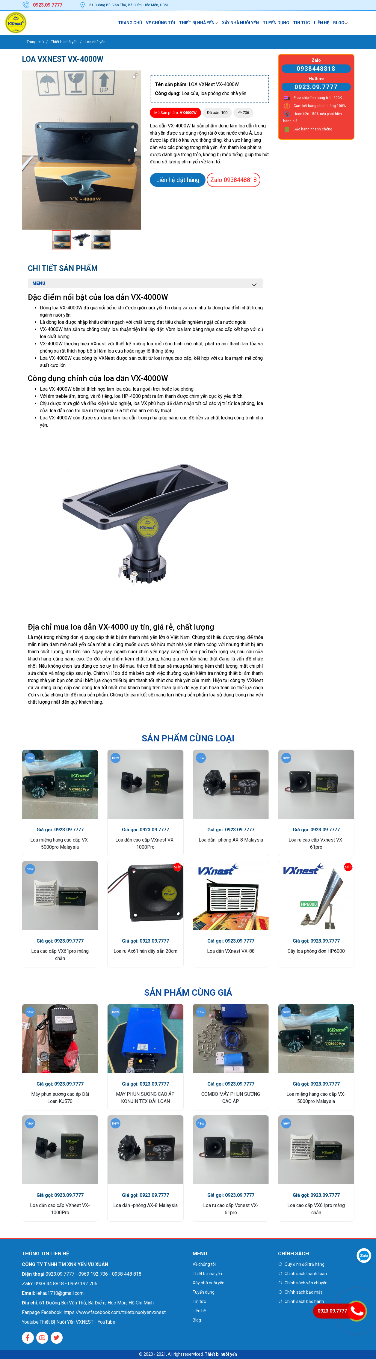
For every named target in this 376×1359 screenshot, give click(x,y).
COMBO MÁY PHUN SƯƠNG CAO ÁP (230, 1097)
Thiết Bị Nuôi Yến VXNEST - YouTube (77, 1322)
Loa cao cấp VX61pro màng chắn (60, 954)
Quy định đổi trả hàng (304, 1264)
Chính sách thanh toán (306, 1273)
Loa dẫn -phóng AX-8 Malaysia (231, 840)
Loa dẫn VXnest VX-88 (231, 951)
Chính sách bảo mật (303, 1292)
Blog (338, 22)
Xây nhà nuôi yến (240, 22)
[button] (135, 76)
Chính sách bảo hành (304, 1301)
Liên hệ (321, 22)
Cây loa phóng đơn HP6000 (316, 951)
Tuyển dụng (276, 22)
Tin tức (301, 22)
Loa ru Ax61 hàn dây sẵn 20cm (145, 951)
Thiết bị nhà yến (197, 22)
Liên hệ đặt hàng (177, 179)
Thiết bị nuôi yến (221, 1354)
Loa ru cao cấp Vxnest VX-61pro (316, 843)
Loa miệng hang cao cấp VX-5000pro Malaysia (60, 843)
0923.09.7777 (316, 87)
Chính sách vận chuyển (306, 1282)
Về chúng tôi (160, 22)
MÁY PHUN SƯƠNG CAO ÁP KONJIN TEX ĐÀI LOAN (145, 1097)
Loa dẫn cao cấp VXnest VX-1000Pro (145, 843)
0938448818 (233, 179)
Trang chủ (130, 22)
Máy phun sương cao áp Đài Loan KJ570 (60, 1097)
